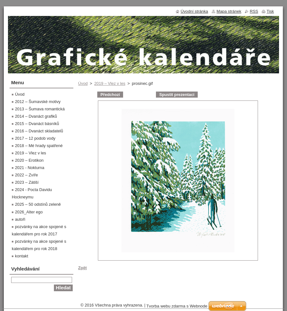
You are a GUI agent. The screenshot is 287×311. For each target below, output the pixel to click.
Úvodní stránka (194, 11)
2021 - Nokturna (29, 167)
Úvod (83, 83)
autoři (20, 219)
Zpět (82, 267)
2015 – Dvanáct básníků (37, 123)
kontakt (21, 256)
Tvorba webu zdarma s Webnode (176, 306)
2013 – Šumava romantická (40, 109)
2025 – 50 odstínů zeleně (38, 204)
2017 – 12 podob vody (35, 138)
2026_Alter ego (29, 212)
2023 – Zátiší (27, 182)
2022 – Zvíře (26, 175)
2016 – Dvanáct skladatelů (39, 131)
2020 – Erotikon (29, 160)
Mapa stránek (229, 11)
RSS (254, 11)
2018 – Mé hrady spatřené (39, 145)
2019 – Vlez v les (109, 83)
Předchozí (110, 94)
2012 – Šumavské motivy (38, 101)
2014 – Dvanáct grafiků (36, 116)
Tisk (270, 11)
